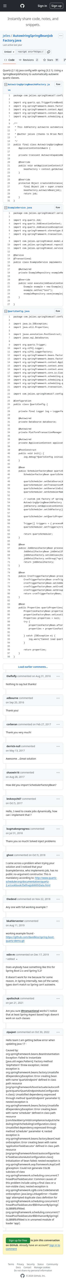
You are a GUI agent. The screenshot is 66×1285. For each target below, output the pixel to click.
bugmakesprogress (18, 828)
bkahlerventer (15, 921)
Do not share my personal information (33, 1270)
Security (31, 1264)
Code (9, 60)
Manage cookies (42, 1267)
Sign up (56, 6)
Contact (27, 1267)
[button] (49, 51)
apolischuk (13, 998)
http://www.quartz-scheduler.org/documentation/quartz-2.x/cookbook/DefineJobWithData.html (31, 881)
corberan (12, 724)
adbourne (12, 698)
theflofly (12, 676)
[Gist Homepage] (22, 6)
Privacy (20, 1264)
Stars (51, 60)
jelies (6, 35)
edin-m (11, 954)
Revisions (29, 60)
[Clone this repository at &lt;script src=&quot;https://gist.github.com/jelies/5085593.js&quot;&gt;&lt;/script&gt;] (31, 51)
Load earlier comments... (33, 666)
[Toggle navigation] (5, 6)
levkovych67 (14, 798)
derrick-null (13, 746)
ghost (10, 855)
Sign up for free (18, 1240)
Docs (18, 1267)
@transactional (30, 1010)
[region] (33, 148)
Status (40, 1264)
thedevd (11, 899)
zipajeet (11, 1032)
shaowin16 (13, 772)
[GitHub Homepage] (22, 1276)
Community (52, 1264)
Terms (11, 1264)
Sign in (42, 6)
